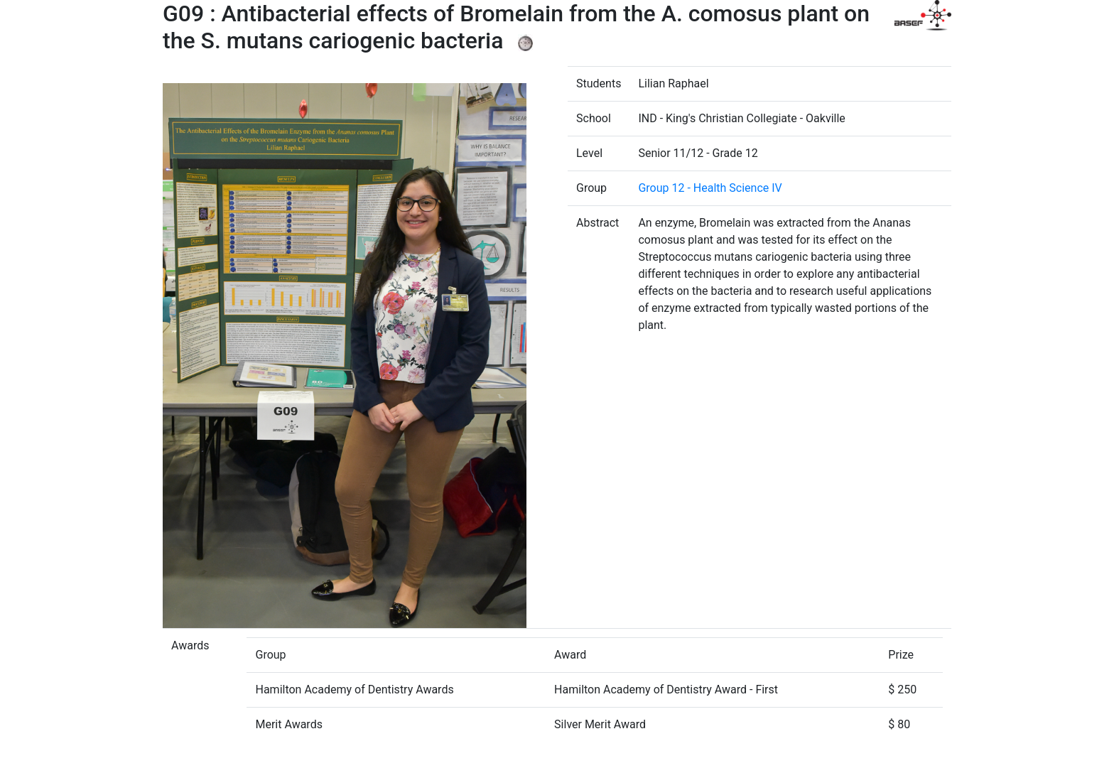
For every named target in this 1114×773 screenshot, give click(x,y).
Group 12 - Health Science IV (710, 188)
